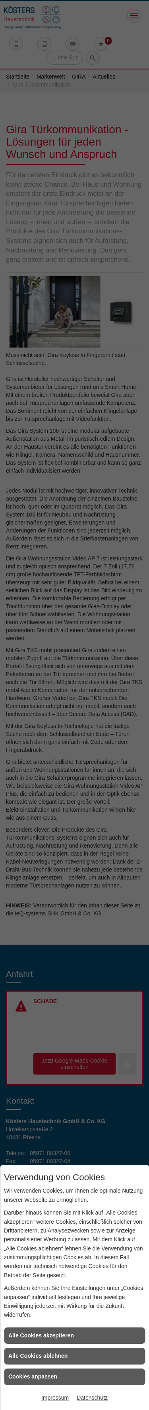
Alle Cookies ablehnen (38, 1356)
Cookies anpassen (32, 1376)
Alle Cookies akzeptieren (41, 1335)
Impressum (55, 1397)
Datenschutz (92, 1397)
